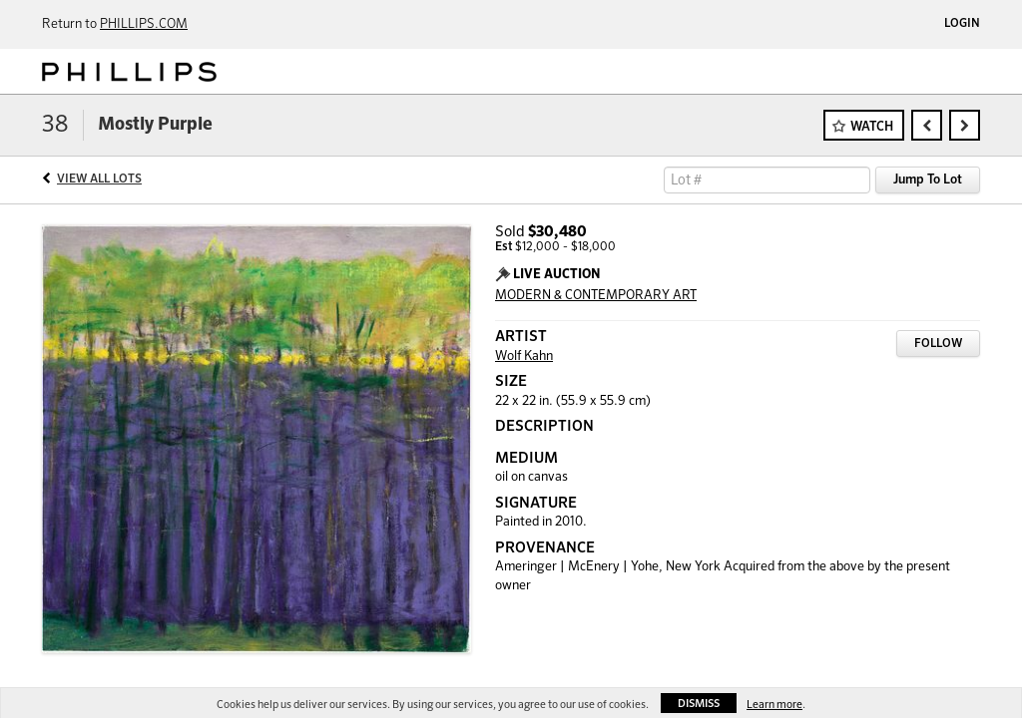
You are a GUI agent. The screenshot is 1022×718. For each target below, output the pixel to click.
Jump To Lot (927, 180)
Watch (871, 127)
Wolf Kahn (524, 356)
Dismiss (699, 703)
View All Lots (99, 179)
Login (962, 24)
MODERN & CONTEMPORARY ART (596, 295)
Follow (938, 344)
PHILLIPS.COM (144, 24)
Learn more (774, 704)
